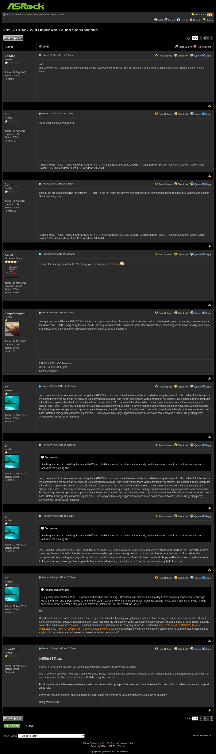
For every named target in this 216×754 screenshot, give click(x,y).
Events (182, 20)
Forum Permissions (203, 735)
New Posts (200, 14)
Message (44, 46)
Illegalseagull (16, 313)
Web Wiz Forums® (110, 743)
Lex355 (11, 56)
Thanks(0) (181, 55)
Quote (197, 55)
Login (210, 20)
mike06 (11, 649)
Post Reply (12, 38)
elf (8, 387)
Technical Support (32, 14)
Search (172, 20)
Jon (9, 114)
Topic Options (202, 47)
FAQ (160, 20)
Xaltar (10, 254)
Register (197, 20)
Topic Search (183, 47)
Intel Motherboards (54, 14)
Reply (208, 55)
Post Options (163, 55)
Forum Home (14, 14)
